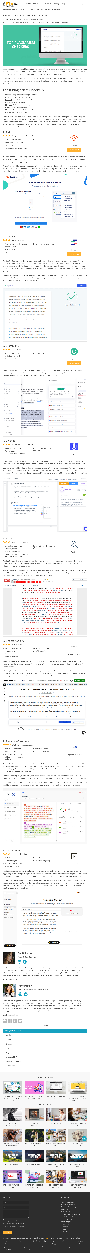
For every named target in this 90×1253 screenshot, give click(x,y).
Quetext (8, 97)
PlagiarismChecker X (12, 110)
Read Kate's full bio (10, 1015)
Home (28, 4)
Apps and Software (36, 19)
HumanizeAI (9, 112)
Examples (47, 4)
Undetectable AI (11, 107)
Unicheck (8, 100)
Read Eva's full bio (10, 980)
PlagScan (8, 105)
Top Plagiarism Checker (12, 1031)
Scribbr (8, 95)
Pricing (56, 4)
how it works (66, 22)
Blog (71, 4)
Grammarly (9, 102)
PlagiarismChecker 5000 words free (39, 575)
